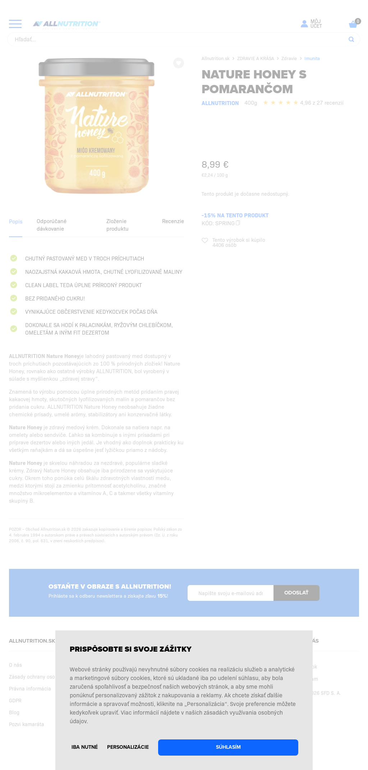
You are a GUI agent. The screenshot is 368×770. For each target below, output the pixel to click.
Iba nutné (85, 747)
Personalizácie (128, 747)
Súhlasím (228, 747)
